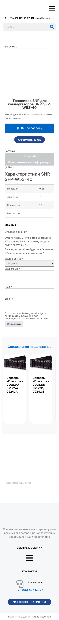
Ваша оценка (14, 258)
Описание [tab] (29, 156)
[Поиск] (52, 27)
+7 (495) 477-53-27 (29, 589)
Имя (8, 286)
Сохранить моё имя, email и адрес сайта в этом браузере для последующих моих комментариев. (26, 316)
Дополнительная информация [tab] (29, 162)
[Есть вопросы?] (19, 584)
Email (9, 298)
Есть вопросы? (36, 582)
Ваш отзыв (12, 268)
